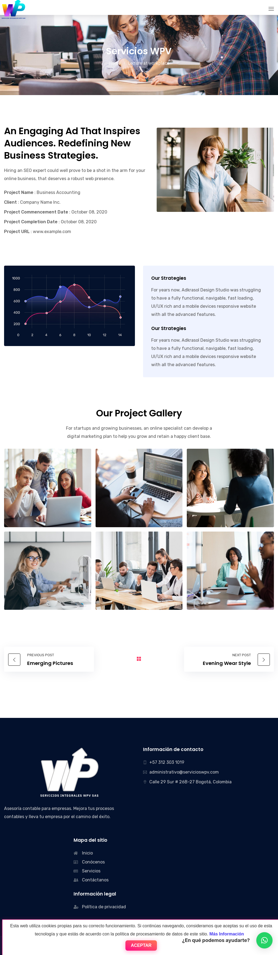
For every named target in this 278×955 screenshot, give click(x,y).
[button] (264, 940)
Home (115, 63)
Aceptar (141, 945)
